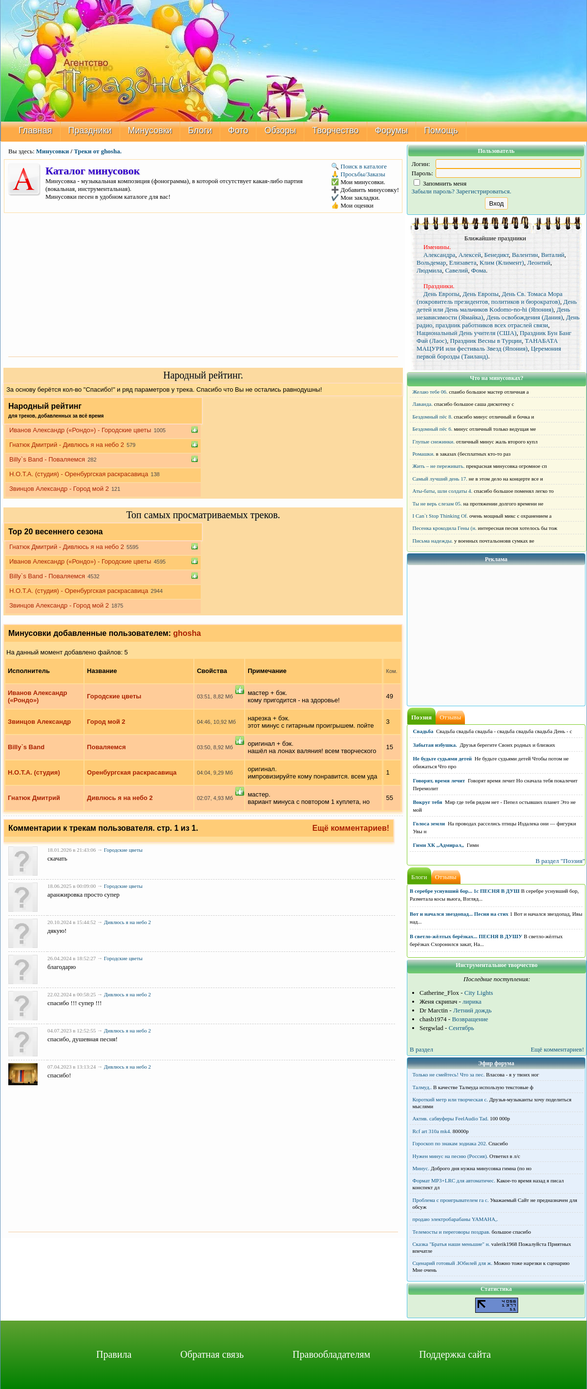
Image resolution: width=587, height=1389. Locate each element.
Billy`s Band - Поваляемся (47, 459)
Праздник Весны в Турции (486, 340)
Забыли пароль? (433, 191)
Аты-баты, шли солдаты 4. (443, 491)
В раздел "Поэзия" (560, 860)
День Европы (441, 293)
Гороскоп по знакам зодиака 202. (450, 1143)
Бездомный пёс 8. (433, 417)
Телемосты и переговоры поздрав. (451, 1232)
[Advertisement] (203, 283)
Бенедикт (496, 254)
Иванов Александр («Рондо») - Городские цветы (80, 430)
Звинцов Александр (39, 721)
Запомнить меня (440, 183)
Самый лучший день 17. (440, 479)
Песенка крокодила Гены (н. (445, 528)
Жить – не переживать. (439, 466)
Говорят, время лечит (439, 780)
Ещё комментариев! (351, 828)
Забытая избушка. (435, 745)
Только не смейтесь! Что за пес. (449, 1074)
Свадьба (423, 731)
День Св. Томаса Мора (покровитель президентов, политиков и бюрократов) (490, 297)
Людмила (429, 270)
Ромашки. (424, 454)
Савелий (456, 270)
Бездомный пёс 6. (433, 429)
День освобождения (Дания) (524, 317)
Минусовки (150, 130)
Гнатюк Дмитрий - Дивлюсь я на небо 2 (66, 444)
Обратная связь (212, 1354)
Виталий (553, 254)
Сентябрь (461, 1027)
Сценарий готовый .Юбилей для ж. (453, 1263)
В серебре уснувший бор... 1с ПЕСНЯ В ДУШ (465, 891)
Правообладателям (331, 1354)
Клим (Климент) (502, 262)
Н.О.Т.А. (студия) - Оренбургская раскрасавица (78, 474)
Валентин (525, 254)
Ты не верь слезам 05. (437, 503)
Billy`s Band (26, 747)
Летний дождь (472, 1010)
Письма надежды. (433, 541)
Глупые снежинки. (434, 441)
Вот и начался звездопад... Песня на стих (459, 914)
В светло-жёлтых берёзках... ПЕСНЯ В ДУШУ (466, 936)
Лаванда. (423, 404)
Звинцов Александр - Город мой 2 (59, 488)
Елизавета (463, 262)
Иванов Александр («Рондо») (37, 696)
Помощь (441, 130)
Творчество (335, 130)
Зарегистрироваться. (483, 191)
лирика (472, 1001)
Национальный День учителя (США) (467, 333)
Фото (238, 130)
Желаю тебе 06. (430, 392)
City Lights (478, 992)
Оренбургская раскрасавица (131, 772)
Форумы (391, 130)
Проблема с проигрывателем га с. (451, 1200)
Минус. (421, 1168)
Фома (478, 270)
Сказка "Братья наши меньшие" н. (451, 1244)
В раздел (421, 1049)
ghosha (187, 633)
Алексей (470, 254)
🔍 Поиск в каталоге (359, 166)
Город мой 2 (106, 721)
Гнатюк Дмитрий (34, 797)
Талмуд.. (422, 1087)
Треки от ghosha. (98, 151)
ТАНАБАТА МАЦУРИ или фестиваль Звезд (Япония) (487, 344)
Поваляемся (106, 747)
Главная (35, 130)
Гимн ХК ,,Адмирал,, (438, 845)
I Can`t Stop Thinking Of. (440, 516)
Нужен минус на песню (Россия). (450, 1156)
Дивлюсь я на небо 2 (120, 797)
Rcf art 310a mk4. (432, 1131)
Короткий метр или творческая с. (450, 1099)
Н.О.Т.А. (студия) (34, 772)
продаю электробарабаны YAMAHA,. (455, 1219)
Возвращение (470, 1019)
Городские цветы (114, 696)
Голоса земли (429, 823)
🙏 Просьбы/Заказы (358, 174)
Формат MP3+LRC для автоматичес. (454, 1180)
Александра (439, 254)
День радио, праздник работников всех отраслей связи (498, 321)
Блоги (200, 130)
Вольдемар (431, 262)
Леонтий (538, 262)
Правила (113, 1354)
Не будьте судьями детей (442, 758)
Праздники (90, 130)
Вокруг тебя (427, 802)
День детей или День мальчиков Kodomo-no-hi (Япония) (497, 305)
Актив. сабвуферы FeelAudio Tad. (451, 1118)
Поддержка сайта (455, 1354)
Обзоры (280, 130)
